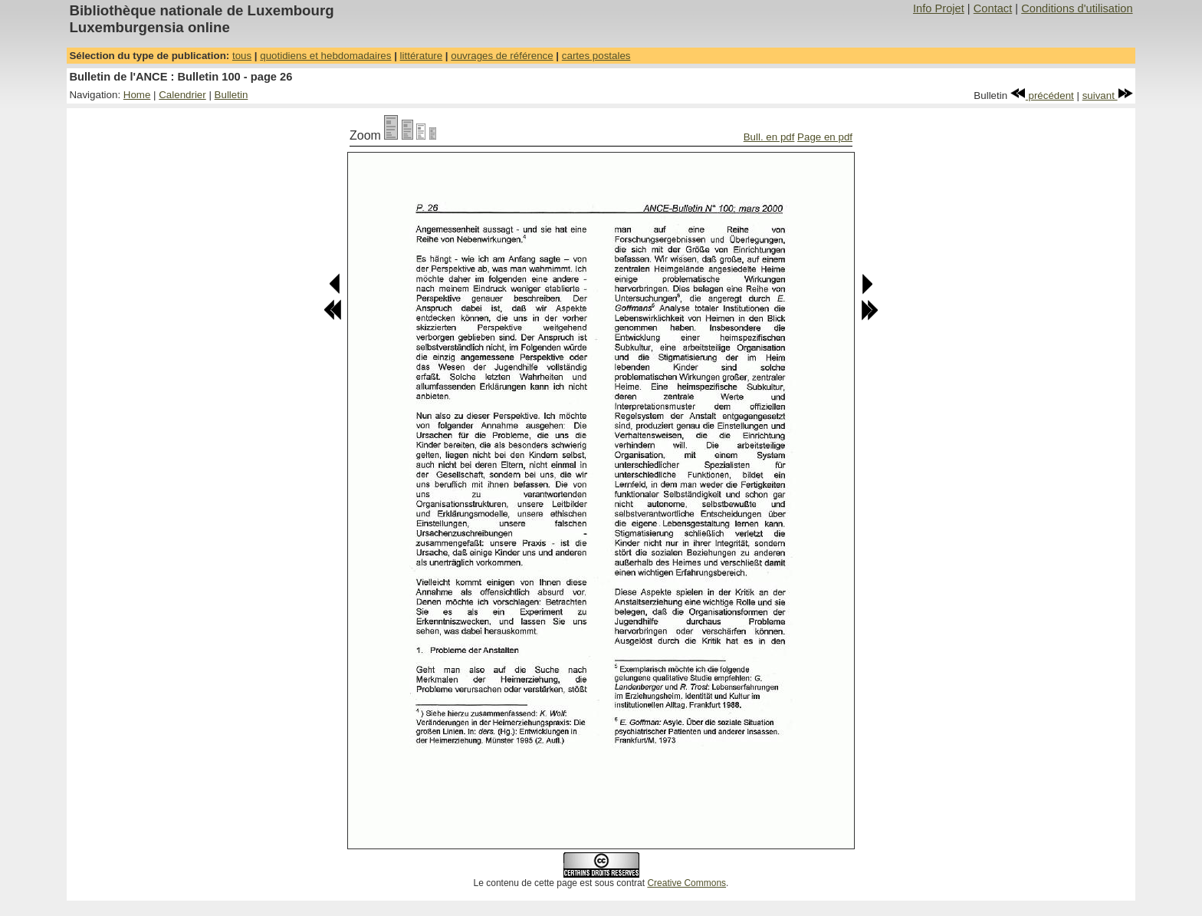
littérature (421, 55)
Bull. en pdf (769, 137)
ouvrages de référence (502, 55)
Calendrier (182, 94)
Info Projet (938, 8)
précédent (1042, 95)
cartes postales (596, 55)
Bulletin (231, 94)
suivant (1107, 95)
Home (137, 94)
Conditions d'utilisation (1076, 8)
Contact (993, 8)
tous (241, 55)
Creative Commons (686, 883)
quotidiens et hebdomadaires (325, 55)
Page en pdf (824, 137)
